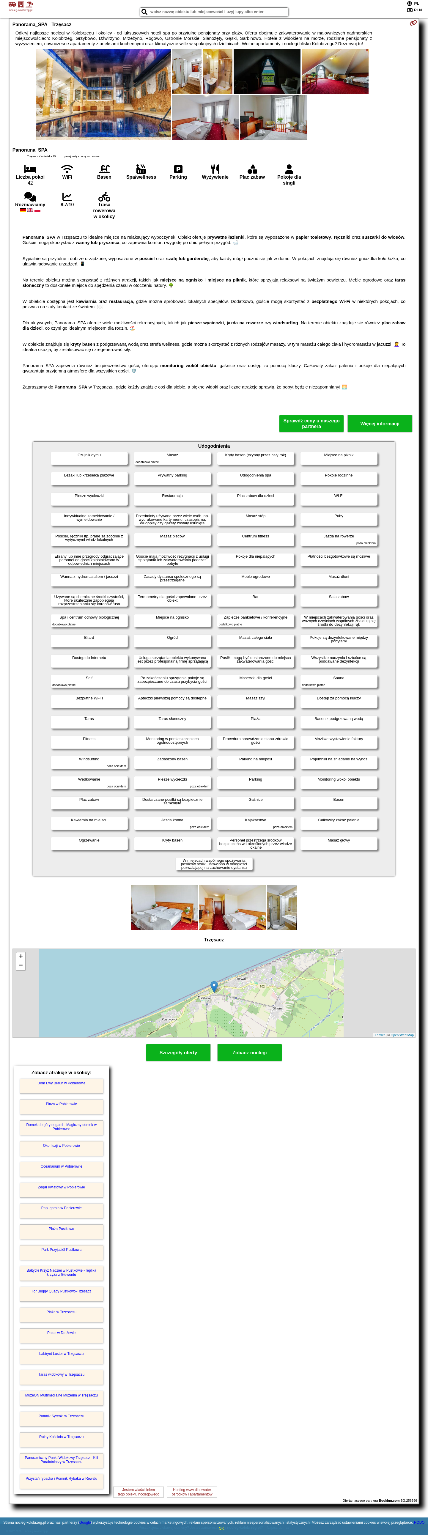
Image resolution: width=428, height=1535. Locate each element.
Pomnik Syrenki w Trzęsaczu (61, 1416)
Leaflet (380, 1035)
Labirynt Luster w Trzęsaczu (61, 1354)
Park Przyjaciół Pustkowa (61, 1250)
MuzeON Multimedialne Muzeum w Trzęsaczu (61, 1395)
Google (85, 1522)
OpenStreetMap (402, 1035)
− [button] (21, 965)
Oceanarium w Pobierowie (61, 1166)
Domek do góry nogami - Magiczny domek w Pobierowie (61, 1127)
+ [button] (21, 956)
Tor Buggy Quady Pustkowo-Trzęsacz (61, 1291)
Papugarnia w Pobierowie (61, 1208)
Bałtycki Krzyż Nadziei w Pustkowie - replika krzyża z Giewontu (61, 1272)
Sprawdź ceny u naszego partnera (311, 423)
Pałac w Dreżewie (61, 1333)
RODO (419, 1522)
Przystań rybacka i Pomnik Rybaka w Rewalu (61, 1478)
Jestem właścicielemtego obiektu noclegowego (138, 1492)
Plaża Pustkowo (61, 1229)
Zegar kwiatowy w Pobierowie (61, 1187)
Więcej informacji (379, 423)
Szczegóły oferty (178, 1052)
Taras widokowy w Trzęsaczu (61, 1374)
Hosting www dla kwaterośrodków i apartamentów (192, 1492)
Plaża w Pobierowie (61, 1104)
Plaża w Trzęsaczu (61, 1312)
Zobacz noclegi (249, 1052)
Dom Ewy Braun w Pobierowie (61, 1083)
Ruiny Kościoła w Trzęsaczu (61, 1437)
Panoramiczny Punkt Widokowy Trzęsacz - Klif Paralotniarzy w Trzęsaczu (61, 1460)
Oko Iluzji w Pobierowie (61, 1146)
